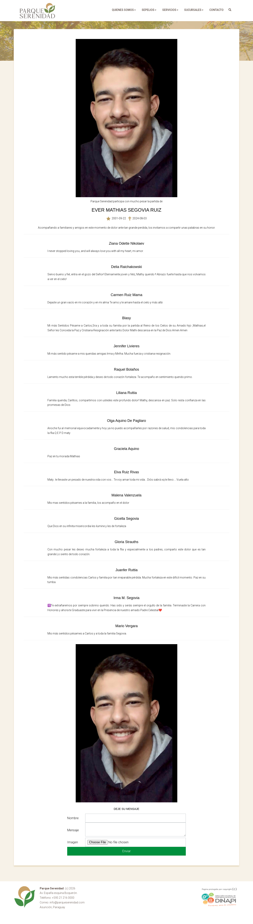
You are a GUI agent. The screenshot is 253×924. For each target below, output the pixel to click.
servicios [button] (170, 9)
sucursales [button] (193, 9)
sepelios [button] (149, 9)
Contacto (216, 9)
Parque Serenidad (37, 10)
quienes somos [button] (124, 9)
